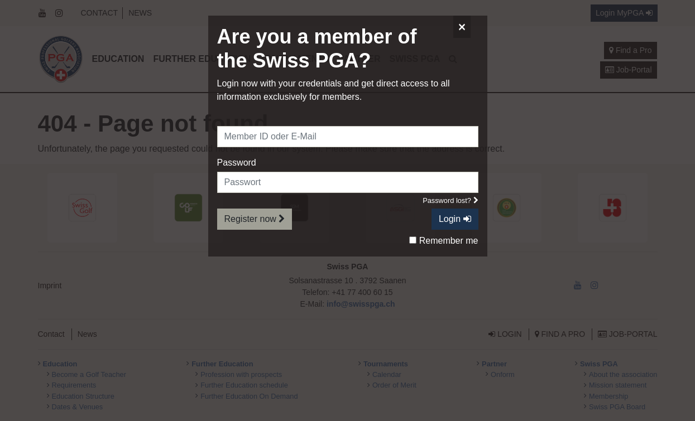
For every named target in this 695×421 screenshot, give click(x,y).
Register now (254, 219)
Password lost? (450, 200)
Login (455, 219)
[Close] (461, 27)
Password (236, 162)
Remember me (443, 240)
